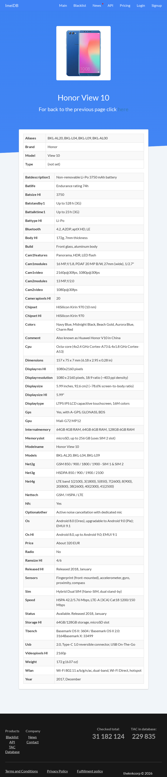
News (97, 5)
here (123, 109)
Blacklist (79, 5)
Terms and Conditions (21, 771)
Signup (157, 5)
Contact (33, 742)
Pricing (125, 5)
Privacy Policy (57, 771)
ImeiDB (11, 5)
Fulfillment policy (90, 771)
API (110, 5)
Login (141, 5)
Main (63, 5)
